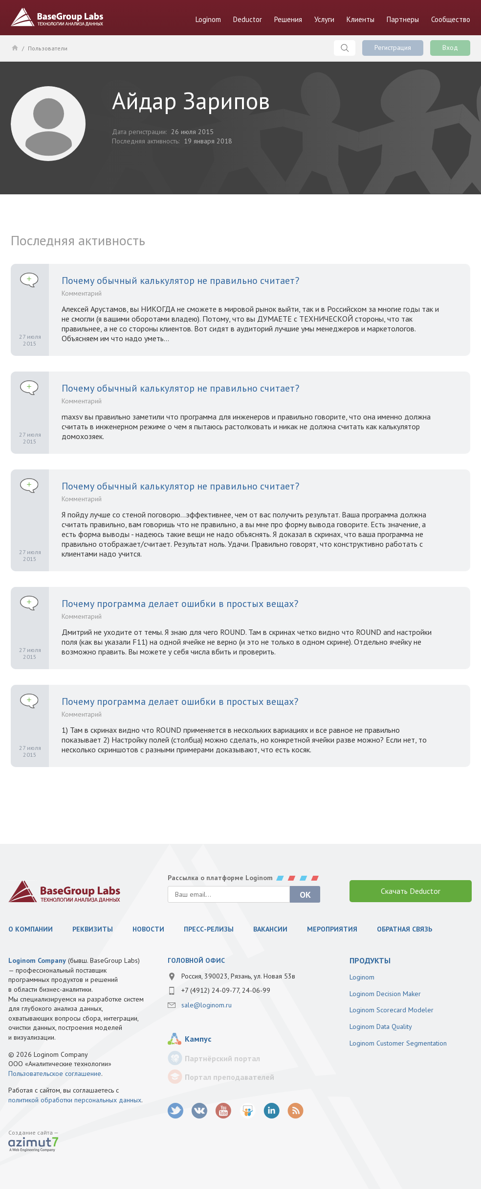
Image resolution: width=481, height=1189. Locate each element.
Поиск (344, 48)
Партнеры (403, 19)
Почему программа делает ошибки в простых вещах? (180, 603)
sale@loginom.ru (206, 1005)
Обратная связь (404, 929)
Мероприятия (332, 929)
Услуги (324, 19)
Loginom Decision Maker (385, 993)
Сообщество (450, 19)
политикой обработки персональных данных (74, 1100)
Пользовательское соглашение (54, 1073)
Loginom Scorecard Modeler (392, 1009)
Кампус (198, 1039)
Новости (148, 929)
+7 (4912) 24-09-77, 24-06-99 (225, 990)
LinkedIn (271, 1111)
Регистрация (392, 47)
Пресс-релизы (209, 929)
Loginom (208, 19)
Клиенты (360, 19)
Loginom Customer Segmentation (398, 1043)
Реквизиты (92, 929)
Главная (14, 47)
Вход (450, 47)
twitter (176, 1111)
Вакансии (270, 929)
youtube (224, 1111)
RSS (295, 1111)
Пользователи (47, 48)
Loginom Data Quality (381, 1026)
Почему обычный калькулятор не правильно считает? (180, 280)
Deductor (247, 19)
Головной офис (196, 960)
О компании (30, 929)
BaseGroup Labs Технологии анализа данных (57, 17)
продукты (370, 960)
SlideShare (248, 1111)
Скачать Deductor (410, 891)
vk (200, 1111)
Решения (288, 19)
